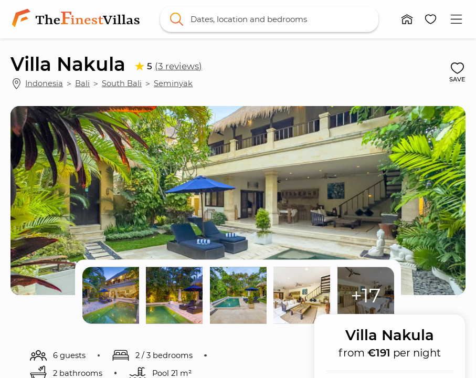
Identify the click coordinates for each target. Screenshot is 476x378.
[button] (407, 19)
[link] (77, 19)
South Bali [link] (122, 83)
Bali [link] (82, 83)
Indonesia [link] (44, 83)
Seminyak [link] (173, 83)
